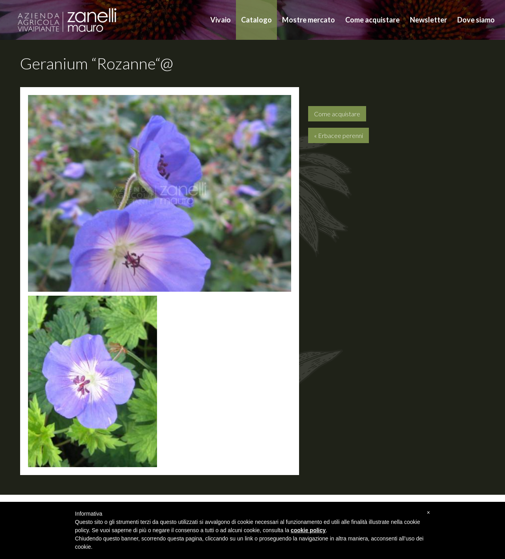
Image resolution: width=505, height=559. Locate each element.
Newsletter (428, 19)
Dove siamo (476, 19)
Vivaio (220, 19)
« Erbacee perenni (338, 135)
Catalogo (256, 19)
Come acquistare (372, 19)
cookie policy (308, 530)
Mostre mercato (308, 19)
